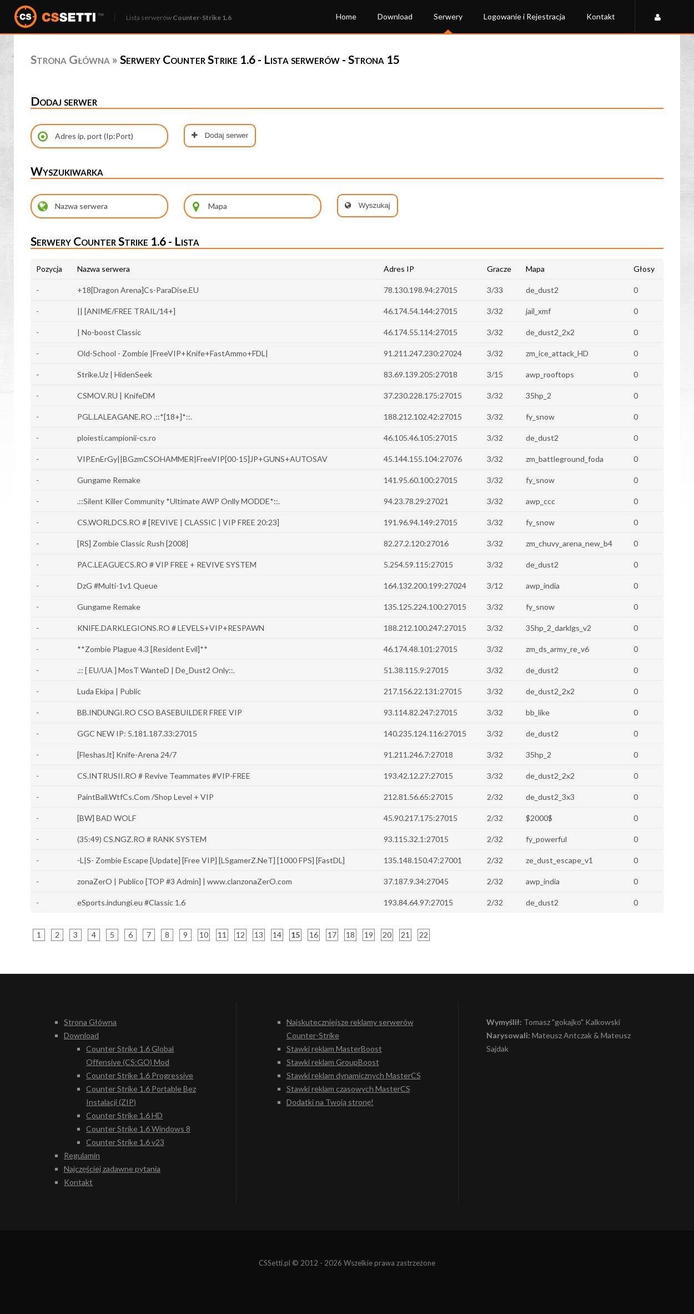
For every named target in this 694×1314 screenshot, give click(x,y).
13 (258, 934)
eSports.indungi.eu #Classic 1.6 (131, 902)
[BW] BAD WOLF (106, 818)
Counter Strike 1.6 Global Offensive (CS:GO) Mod (130, 1055)
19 (368, 934)
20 (387, 934)
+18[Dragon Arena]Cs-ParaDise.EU (138, 290)
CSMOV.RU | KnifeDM (116, 395)
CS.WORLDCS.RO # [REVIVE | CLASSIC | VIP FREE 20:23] (178, 522)
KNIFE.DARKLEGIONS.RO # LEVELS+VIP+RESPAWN (170, 628)
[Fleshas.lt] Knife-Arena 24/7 (127, 754)
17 (332, 934)
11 (222, 934)
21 (405, 934)
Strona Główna (70, 59)
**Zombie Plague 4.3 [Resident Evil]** (142, 649)
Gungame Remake (108, 480)
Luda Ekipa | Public (109, 691)
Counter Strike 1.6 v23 (125, 1142)
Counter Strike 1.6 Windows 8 (138, 1128)
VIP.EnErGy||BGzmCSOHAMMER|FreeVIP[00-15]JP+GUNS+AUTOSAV (202, 459)
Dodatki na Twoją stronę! (330, 1102)
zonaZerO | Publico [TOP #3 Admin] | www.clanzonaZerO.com (184, 881)
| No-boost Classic (109, 332)
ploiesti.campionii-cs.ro (116, 437)
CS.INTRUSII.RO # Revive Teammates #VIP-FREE (163, 775)
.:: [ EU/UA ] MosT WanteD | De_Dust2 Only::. (156, 670)
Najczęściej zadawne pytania (112, 1168)
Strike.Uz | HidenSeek (114, 374)
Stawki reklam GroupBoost (332, 1062)
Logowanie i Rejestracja (524, 16)
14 (277, 934)
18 (350, 934)
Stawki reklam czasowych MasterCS (348, 1088)
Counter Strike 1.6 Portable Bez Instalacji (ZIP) (141, 1095)
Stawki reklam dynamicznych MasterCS (353, 1075)
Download (395, 16)
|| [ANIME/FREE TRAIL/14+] (126, 311)
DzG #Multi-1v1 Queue (117, 585)
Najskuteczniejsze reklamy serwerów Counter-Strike (350, 1028)
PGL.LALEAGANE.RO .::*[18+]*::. (134, 416)
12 (240, 934)
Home (346, 16)
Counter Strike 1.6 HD (124, 1115)
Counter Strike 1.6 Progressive (139, 1075)
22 (423, 934)
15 (295, 934)
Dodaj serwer (220, 135)
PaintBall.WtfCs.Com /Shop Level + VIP (145, 797)
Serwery (448, 16)
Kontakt (600, 16)
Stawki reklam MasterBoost (334, 1048)
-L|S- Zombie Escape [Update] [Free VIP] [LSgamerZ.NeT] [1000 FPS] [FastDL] (211, 860)
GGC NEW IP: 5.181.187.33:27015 (137, 733)
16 (313, 934)
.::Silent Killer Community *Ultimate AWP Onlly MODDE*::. (178, 501)
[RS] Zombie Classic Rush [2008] (132, 543)
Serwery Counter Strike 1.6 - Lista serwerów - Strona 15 (260, 59)
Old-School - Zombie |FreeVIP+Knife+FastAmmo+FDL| (172, 353)
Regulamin (82, 1155)
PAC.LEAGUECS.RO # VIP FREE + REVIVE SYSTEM (167, 564)
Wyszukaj (367, 205)
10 (203, 934)
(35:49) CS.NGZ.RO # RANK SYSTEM (142, 839)
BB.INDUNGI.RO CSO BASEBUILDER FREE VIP (159, 712)
